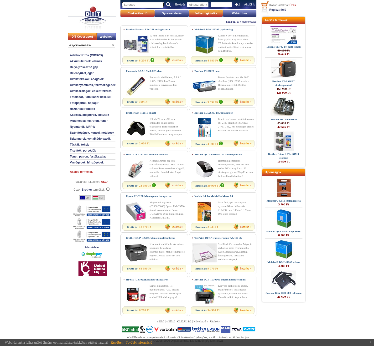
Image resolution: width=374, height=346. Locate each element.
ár (238, 21)
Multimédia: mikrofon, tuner (89, 120)
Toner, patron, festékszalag (88, 156)
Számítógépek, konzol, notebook (92, 132)
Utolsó (214, 321)
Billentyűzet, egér (82, 73)
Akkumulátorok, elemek (86, 61)
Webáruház (239, 13)
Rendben (117, 342)
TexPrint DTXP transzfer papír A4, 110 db (218, 237)
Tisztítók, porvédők (83, 150)
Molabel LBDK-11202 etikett (283, 262)
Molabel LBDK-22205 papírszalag (213, 29)
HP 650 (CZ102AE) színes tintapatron (147, 279)
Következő (199, 321)
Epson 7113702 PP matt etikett (284, 46)
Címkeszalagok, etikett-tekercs (91, 91)
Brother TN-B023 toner (207, 71)
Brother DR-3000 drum (283, 119)
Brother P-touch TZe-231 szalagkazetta (148, 29)
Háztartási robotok (82, 109)
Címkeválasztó (137, 13)
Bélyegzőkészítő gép (84, 67)
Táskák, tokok (79, 144)
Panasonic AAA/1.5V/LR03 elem (144, 71)
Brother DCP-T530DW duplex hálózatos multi (220, 279)
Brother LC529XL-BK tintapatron (213, 112)
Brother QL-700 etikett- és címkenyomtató (218, 154)
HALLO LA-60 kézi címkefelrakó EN (147, 154)
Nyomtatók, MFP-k (82, 126)
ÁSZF (104, 181)
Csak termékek (88, 189)
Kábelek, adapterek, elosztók (89, 115)
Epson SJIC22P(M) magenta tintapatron (148, 196)
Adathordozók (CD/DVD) (86, 55)
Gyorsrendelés (171, 13)
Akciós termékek (81, 171)
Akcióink (249, 4)
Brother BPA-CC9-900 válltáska (283, 292)
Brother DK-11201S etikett (141, 112)
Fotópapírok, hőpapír (84, 103)
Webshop (106, 36)
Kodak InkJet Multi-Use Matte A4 (213, 196)
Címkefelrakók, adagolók (87, 79)
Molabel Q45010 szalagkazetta (284, 200)
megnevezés (249, 21)
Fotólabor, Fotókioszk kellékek (90, 97)
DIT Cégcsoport (82, 36)
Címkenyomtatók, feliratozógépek (92, 85)
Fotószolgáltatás (205, 13)
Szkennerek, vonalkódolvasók (90, 138)
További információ (139, 342)
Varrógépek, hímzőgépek (87, 162)
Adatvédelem (92, 247)
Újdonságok (273, 172)
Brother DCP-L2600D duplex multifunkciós (150, 237)
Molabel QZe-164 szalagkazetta (283, 231)
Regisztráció (277, 9)
